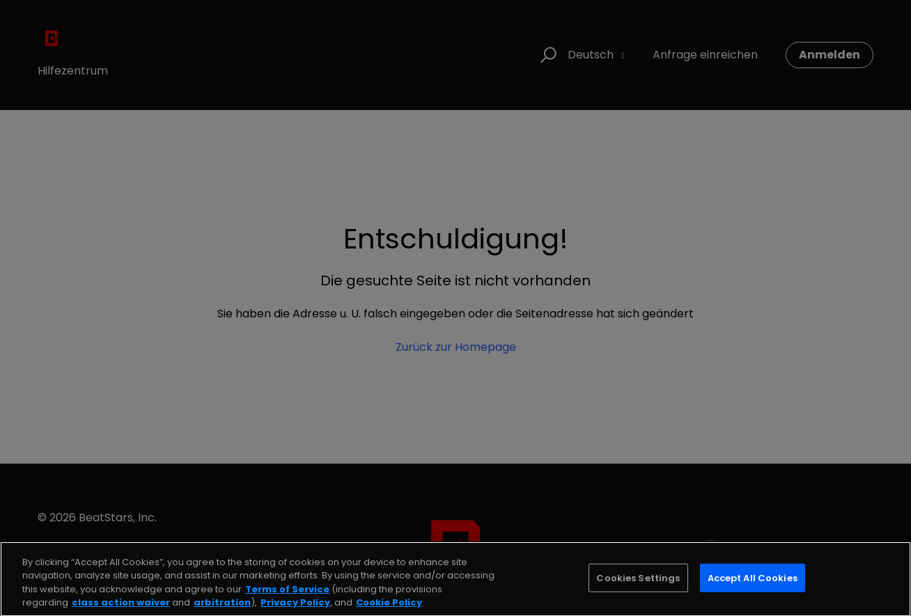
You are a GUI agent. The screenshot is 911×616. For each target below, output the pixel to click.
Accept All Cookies (752, 587)
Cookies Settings (638, 587)
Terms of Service (287, 599)
